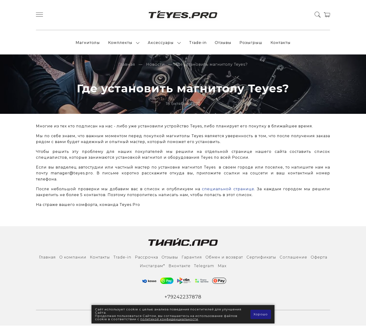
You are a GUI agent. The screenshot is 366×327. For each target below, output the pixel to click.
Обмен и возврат (224, 258)
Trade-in (198, 43)
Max (222, 267)
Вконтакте (179, 267)
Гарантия (192, 258)
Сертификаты (261, 258)
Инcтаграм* (152, 267)
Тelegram (204, 267)
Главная (126, 66)
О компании (72, 258)
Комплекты (120, 43)
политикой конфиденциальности (169, 319)
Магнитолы (88, 43)
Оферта (319, 258)
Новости (155, 66)
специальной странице (228, 190)
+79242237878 (183, 298)
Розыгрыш (250, 43)
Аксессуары (161, 43)
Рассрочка (146, 258)
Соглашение (293, 258)
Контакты (281, 43)
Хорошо (260, 314)
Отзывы (223, 43)
